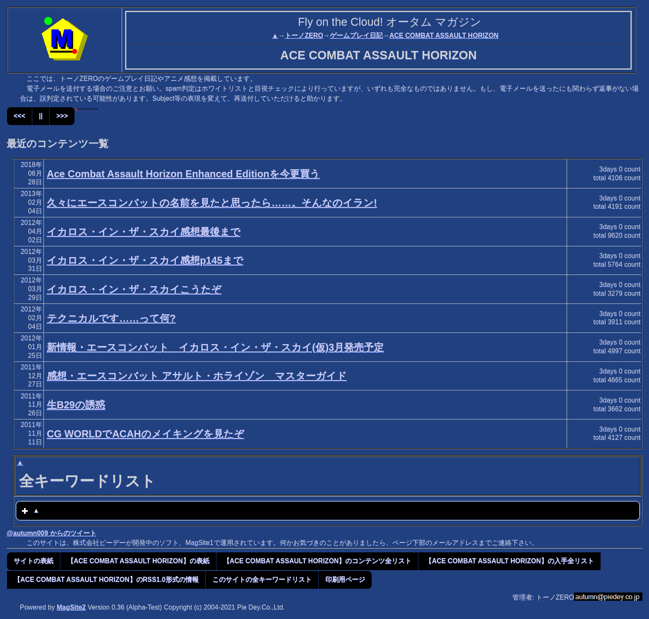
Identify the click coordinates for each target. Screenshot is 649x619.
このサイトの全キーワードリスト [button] (262, 579)
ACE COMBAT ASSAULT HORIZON (444, 35)
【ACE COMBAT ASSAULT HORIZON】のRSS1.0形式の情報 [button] (106, 579)
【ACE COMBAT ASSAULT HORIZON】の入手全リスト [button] (509, 560)
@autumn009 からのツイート (51, 533)
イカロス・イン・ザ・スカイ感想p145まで (145, 260)
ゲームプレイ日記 (356, 35)
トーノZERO (304, 35)
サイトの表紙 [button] (33, 560)
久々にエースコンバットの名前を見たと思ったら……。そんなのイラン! (212, 202)
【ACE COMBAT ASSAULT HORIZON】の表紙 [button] (138, 560)
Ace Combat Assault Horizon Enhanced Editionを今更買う (183, 173)
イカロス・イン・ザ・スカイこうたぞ (134, 289)
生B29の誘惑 (76, 404)
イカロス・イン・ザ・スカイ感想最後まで (143, 231)
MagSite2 (71, 607)
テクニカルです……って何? (111, 318)
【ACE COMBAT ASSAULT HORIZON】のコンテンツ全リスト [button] (317, 560)
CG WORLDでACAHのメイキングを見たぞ (145, 433)
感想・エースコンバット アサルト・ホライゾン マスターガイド (197, 375)
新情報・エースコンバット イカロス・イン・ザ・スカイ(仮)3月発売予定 (215, 347)
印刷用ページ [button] (345, 579)
